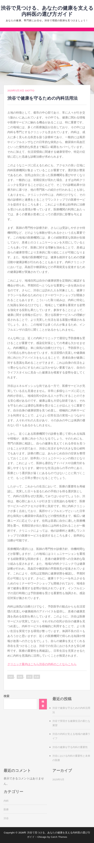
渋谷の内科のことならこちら (58, 664)
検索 (6, 696)
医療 (20, 676)
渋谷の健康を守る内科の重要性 (70, 747)
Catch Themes (59, 837)
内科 (10, 676)
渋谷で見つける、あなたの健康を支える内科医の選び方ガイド (47, 11)
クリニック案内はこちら (23, 664)
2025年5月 (58, 779)
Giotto (29, 90)
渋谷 (29, 676)
